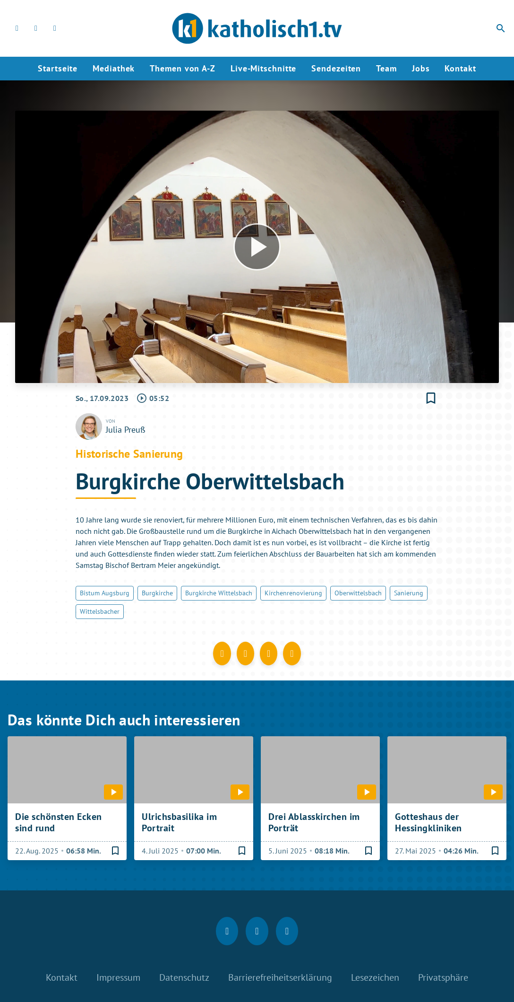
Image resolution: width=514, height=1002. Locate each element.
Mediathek (114, 68)
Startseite (57, 68)
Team (386, 68)
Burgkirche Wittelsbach (218, 593)
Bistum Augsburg (104, 593)
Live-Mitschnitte (263, 68)
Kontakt (460, 68)
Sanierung (408, 593)
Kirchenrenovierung (293, 593)
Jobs (421, 68)
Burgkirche (157, 593)
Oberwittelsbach (358, 593)
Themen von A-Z (182, 68)
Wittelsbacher (100, 611)
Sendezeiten (336, 68)
